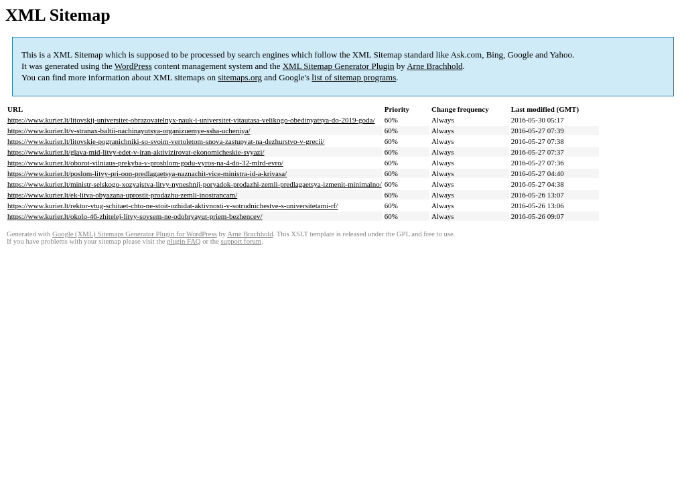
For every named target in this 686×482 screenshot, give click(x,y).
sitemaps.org (240, 77)
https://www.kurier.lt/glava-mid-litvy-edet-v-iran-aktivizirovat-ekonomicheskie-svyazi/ (136, 152)
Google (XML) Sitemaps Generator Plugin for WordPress (134, 234)
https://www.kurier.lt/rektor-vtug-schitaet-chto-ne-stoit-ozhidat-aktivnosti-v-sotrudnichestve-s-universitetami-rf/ (172, 206)
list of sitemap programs (354, 77)
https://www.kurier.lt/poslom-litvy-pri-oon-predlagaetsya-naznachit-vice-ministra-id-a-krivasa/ (147, 173)
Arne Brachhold (434, 66)
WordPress (133, 66)
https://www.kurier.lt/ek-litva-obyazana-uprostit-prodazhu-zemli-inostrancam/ (122, 195)
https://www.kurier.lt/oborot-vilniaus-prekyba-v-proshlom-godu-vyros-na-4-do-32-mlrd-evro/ (145, 163)
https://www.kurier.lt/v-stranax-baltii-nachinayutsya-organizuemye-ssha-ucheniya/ (129, 131)
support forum (240, 241)
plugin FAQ (183, 241)
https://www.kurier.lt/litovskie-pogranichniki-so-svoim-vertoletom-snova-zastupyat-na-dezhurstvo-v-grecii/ (165, 141)
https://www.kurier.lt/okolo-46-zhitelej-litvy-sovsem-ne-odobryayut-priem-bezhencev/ (135, 216)
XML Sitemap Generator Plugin (339, 66)
